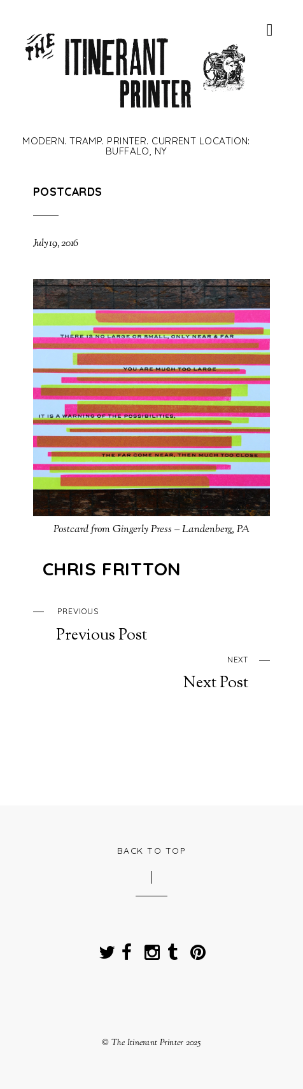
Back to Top (152, 850)
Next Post (141, 672)
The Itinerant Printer (147, 1043)
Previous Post (163, 624)
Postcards (67, 191)
